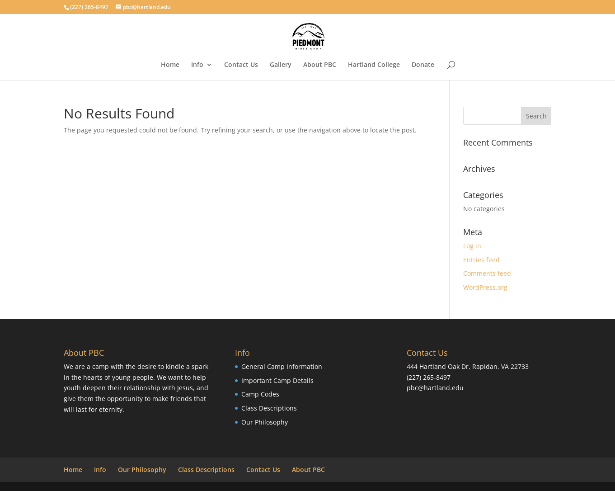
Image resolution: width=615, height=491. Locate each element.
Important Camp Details (277, 380)
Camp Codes (260, 394)
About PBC (319, 65)
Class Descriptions (269, 408)
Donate (423, 65)
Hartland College (374, 65)
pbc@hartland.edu (435, 387)
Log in (472, 245)
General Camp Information (281, 366)
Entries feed (481, 259)
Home (170, 65)
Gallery (280, 65)
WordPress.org (485, 287)
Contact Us (241, 65)
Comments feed (487, 273)
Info (197, 65)
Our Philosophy (264, 422)
